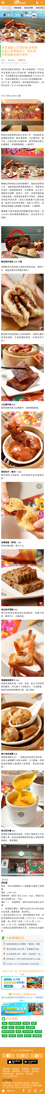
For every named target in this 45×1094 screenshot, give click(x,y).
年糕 (4, 1036)
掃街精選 (6, 1071)
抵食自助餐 (28, 8)
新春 (34, 1023)
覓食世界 (39, 8)
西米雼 (12, 1036)
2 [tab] (21, 13)
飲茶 (18, 1031)
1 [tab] (17, 13)
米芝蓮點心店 (15, 1023)
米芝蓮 (38, 1031)
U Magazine (24, 63)
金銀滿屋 (30, 1027)
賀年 (4, 1027)
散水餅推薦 (17, 1083)
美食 (4, 1023)
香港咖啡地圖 (36, 1085)
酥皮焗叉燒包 (8, 1031)
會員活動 (19, 1074)
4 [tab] (28, 13)
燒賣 (20, 1036)
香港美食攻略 (8, 1074)
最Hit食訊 (6, 8)
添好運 (26, 1023)
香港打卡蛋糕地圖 (22, 1085)
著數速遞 (6, 1069)
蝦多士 (27, 1036)
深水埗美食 (27, 1031)
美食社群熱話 (8, 1085)
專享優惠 (29, 1074)
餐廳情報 (21, 60)
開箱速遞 (17, 8)
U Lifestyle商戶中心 (10, 1076)
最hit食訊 (11, 60)
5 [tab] (22, 16)
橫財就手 (19, 1027)
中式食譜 (25, 1071)
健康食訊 (25, 1069)
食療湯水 (35, 1071)
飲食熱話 (16, 1069)
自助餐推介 (7, 1083)
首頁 (3, 60)
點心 (11, 1027)
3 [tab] (24, 13)
